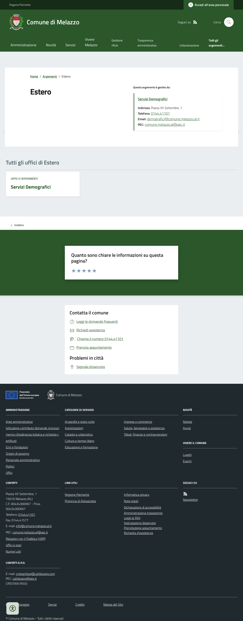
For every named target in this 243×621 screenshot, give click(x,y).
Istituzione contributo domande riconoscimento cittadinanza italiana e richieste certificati (32, 434)
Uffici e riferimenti (24, 178)
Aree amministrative (19, 421)
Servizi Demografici (152, 99)
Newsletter (190, 499)
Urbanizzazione (189, 45)
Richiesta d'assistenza (138, 532)
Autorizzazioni (74, 428)
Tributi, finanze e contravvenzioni (145, 434)
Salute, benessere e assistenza (144, 428)
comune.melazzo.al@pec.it (165, 124)
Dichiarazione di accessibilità (142, 507)
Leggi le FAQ (132, 518)
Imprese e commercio (138, 421)
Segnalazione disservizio (140, 523)
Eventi (187, 461)
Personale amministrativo (23, 460)
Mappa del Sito (113, 604)
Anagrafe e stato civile (80, 421)
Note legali (131, 501)
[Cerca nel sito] (227, 22)
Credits (80, 604)
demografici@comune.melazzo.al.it (173, 119)
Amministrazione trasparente (143, 513)
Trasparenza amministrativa (147, 42)
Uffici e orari (13, 545)
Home (34, 76)
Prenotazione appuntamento (143, 528)
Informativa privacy (136, 494)
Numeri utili (13, 551)
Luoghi (187, 454)
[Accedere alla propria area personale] (209, 5)
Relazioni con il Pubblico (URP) (25, 538)
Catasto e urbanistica (79, 434)
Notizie (187, 421)
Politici (10, 466)
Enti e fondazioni (17, 447)
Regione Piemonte (20, 5)
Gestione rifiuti (117, 42)
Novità (51, 45)
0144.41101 (160, 113)
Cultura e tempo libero (79, 440)
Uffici (9, 472)
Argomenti (50, 76)
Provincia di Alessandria (80, 501)
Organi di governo (17, 453)
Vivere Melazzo (91, 42)
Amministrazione (23, 45)
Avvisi (187, 428)
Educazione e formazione (81, 447)
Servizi (70, 45)
